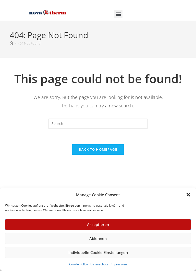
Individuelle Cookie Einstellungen (98, 252)
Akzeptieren (98, 224)
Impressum (119, 264)
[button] (188, 194)
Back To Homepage (98, 149)
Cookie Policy (78, 264)
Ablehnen (98, 238)
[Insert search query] (98, 124)
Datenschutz (99, 264)
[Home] (11, 43)
